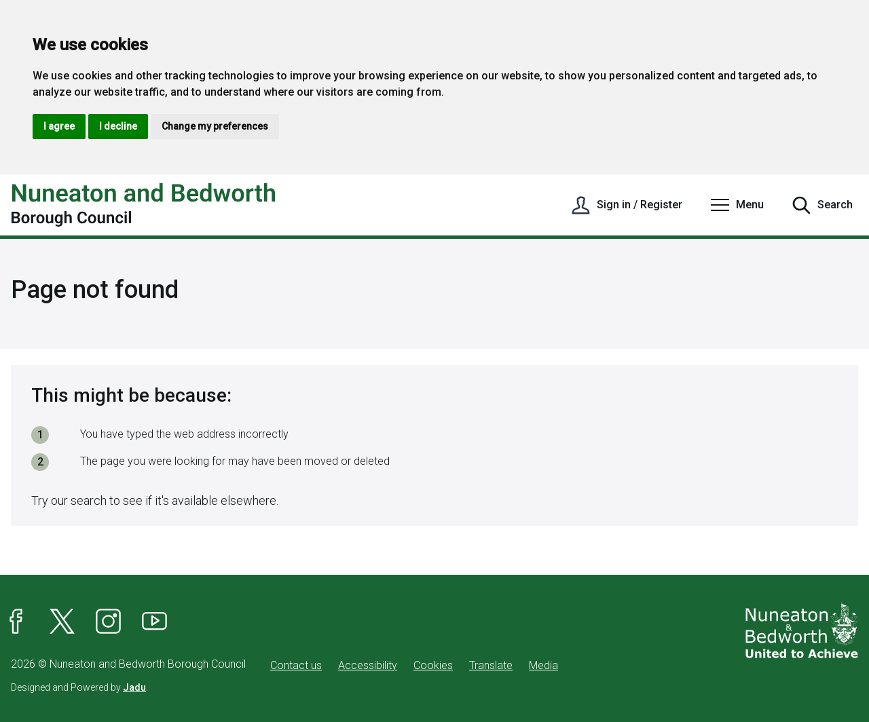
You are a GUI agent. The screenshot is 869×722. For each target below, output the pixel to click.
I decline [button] (118, 126)
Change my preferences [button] (215, 126)
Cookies (433, 665)
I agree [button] (59, 126)
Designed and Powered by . (79, 687)
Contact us (296, 665)
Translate (491, 665)
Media (543, 665)
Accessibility (367, 665)
